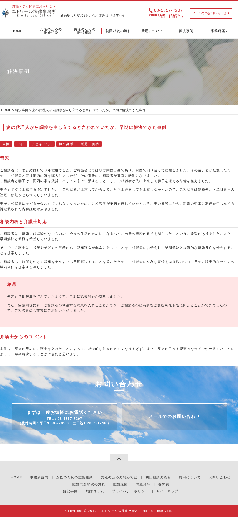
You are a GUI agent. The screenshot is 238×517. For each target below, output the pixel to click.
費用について (190, 477)
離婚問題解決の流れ (88, 484)
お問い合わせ (220, 477)
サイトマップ (167, 491)
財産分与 (143, 484)
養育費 (163, 484)
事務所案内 (39, 477)
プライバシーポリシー (130, 491)
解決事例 (21, 110)
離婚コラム (95, 491)
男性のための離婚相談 (119, 477)
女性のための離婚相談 (74, 477)
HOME (6, 110)
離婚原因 (120, 484)
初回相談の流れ (158, 477)
